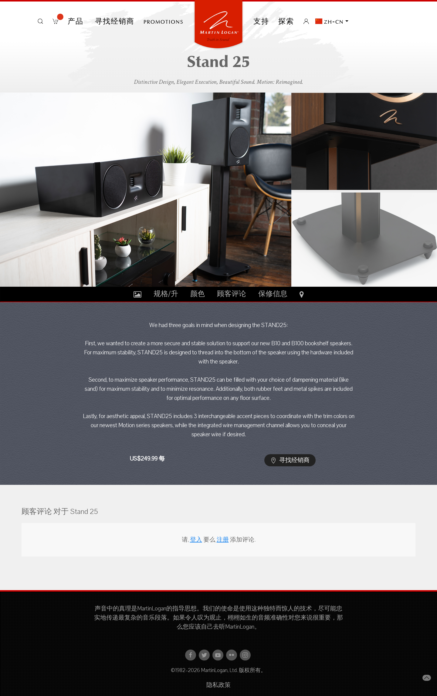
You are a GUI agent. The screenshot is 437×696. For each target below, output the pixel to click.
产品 (77, 21)
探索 (286, 21)
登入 (196, 540)
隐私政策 (218, 685)
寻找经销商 (114, 21)
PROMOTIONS (164, 21)
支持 (261, 21)
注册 (223, 540)
